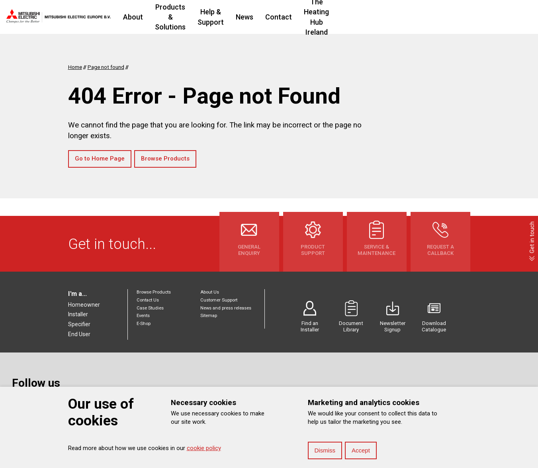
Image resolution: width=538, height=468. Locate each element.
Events (143, 315)
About (152, 17)
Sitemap (208, 315)
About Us (209, 292)
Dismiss (325, 450)
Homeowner (84, 305)
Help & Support (278, 17)
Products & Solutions (208, 17)
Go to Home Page (100, 158)
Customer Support (218, 300)
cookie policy (204, 448)
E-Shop (144, 323)
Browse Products (165, 158)
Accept (361, 450)
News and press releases (225, 308)
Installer (78, 314)
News (324, 17)
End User (79, 334)
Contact (357, 17)
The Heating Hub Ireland (422, 17)
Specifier (79, 324)
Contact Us (148, 300)
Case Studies (150, 308)
